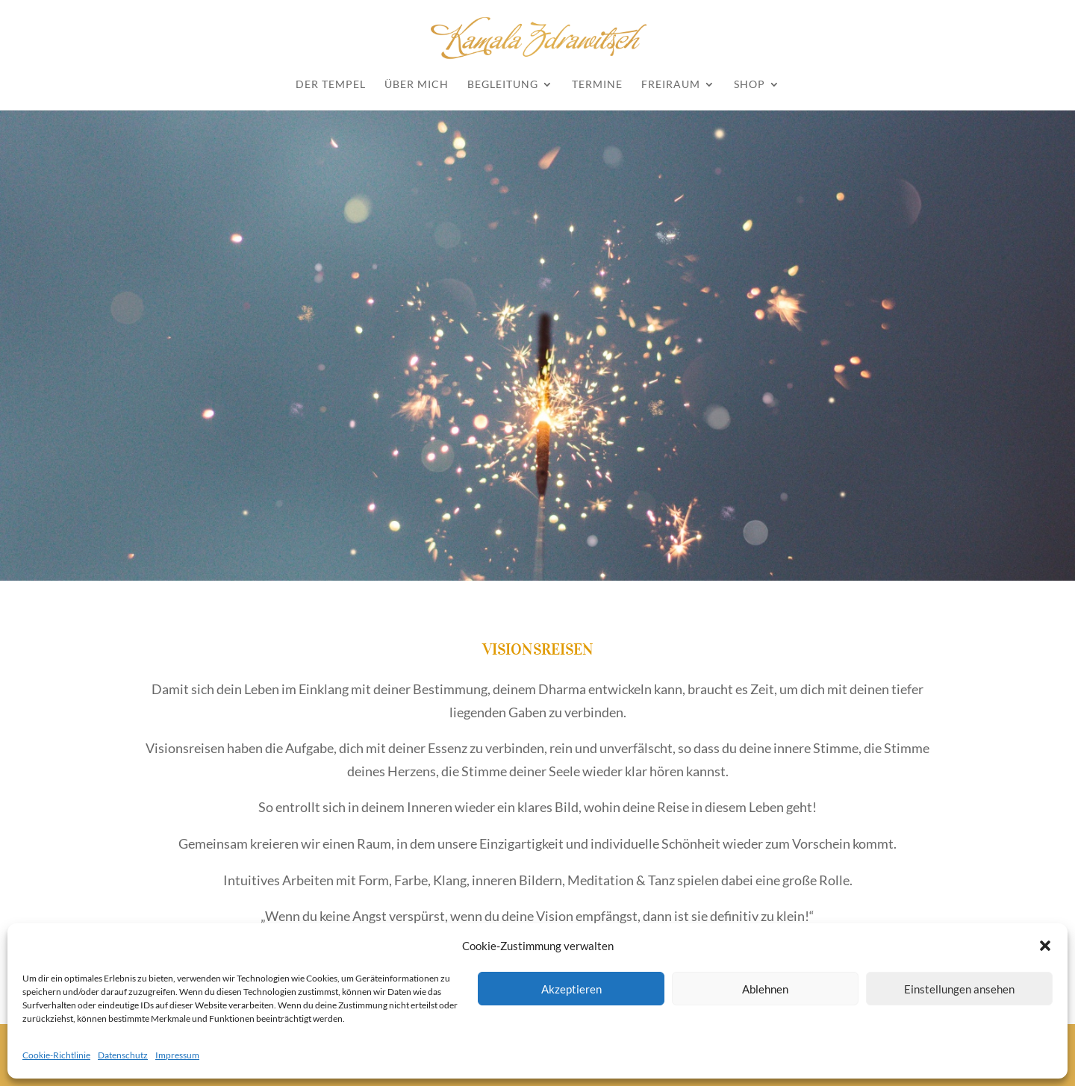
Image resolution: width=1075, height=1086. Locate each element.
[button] (1045, 945)
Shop (749, 84)
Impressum (177, 1055)
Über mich (416, 84)
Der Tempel (331, 84)
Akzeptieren (571, 989)
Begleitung (502, 84)
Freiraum (670, 84)
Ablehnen (765, 989)
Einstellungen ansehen (959, 989)
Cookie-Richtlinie (56, 1055)
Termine (597, 84)
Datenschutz (123, 1055)
